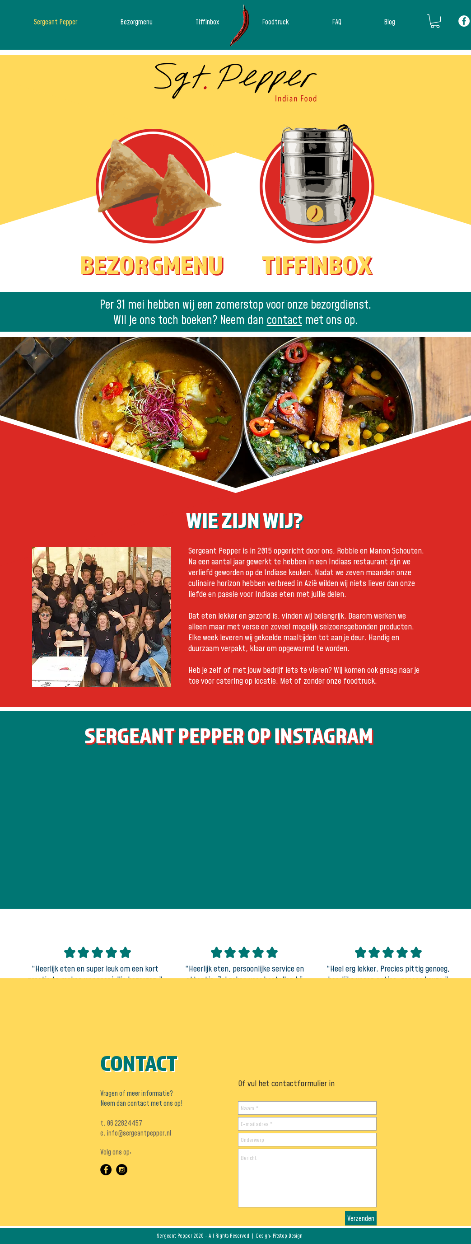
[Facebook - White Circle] (464, 21)
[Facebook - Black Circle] (106, 1169)
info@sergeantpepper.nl (139, 1132)
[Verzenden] (361, 1218)
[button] (435, 21)
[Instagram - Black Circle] (121, 1169)
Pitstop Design (288, 1235)
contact (284, 320)
